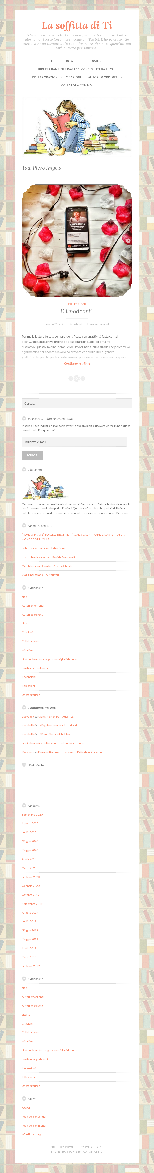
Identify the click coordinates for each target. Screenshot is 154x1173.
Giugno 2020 (30, 841)
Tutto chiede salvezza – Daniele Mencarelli (48, 557)
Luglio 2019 (29, 921)
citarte (26, 623)
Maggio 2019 (30, 939)
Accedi (26, 1107)
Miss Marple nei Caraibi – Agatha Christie (47, 566)
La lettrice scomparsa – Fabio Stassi (44, 548)
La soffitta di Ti (77, 25)
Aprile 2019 (29, 948)
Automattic (93, 1151)
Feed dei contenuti (34, 1116)
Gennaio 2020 (31, 885)
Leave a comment (98, 324)
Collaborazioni (45, 77)
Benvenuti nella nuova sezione (65, 743)
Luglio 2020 (29, 832)
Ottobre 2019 (31, 894)
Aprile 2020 (29, 859)
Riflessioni (77, 304)
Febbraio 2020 (31, 877)
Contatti (70, 61)
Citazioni (73, 77)
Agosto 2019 (30, 912)
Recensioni (94, 61)
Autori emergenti (33, 605)
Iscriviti (32, 455)
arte (24, 596)
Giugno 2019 (30, 930)
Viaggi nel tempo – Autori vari (40, 574)
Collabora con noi (77, 85)
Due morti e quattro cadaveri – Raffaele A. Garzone (70, 752)
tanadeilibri (29, 725)
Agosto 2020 (30, 823)
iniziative (27, 650)
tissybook (76, 324)
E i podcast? (77, 311)
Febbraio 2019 (31, 966)
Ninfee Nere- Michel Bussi (56, 734)
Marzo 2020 (29, 868)
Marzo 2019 (29, 957)
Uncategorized (31, 694)
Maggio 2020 (30, 850)
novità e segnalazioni (35, 668)
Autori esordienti (103, 77)
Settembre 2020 (32, 814)
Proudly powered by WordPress (77, 1147)
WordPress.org (31, 1134)
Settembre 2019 (32, 903)
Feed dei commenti (34, 1125)
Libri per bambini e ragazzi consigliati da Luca (75, 69)
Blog (52, 61)
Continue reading (78, 353)
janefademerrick (32, 743)
